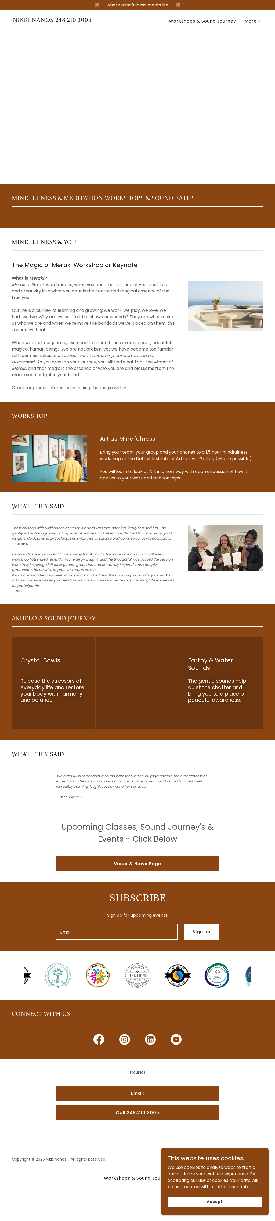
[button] (253, 21)
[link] (52, 20)
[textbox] (117, 932)
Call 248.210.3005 (137, 1113)
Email (137, 1093)
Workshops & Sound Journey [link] (202, 21)
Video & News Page (137, 864)
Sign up (202, 932)
